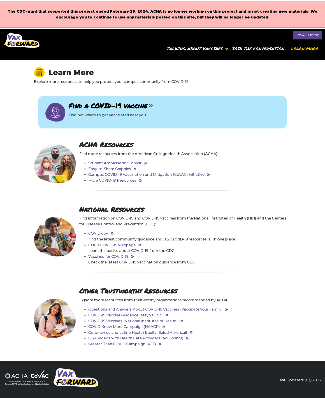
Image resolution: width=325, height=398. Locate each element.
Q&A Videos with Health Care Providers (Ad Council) (135, 338)
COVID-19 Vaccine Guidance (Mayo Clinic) (125, 315)
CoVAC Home (307, 35)
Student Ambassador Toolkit (115, 163)
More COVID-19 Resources (112, 180)
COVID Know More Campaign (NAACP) (124, 327)
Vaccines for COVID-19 (108, 256)
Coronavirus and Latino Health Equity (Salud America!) (137, 332)
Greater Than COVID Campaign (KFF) (122, 344)
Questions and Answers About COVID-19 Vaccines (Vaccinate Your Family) (155, 309)
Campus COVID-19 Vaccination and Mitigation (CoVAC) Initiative (146, 174)
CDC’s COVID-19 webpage (112, 245)
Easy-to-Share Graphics (109, 169)
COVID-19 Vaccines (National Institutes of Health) (133, 321)
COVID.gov (98, 233)
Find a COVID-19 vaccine (108, 106)
